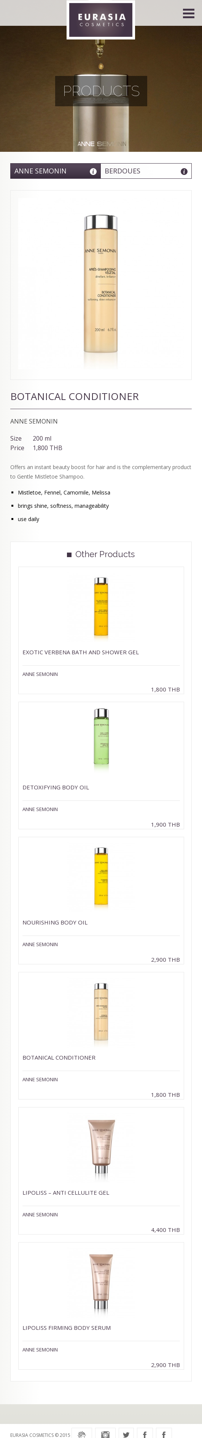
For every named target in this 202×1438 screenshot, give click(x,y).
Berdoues (122, 170)
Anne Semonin (40, 170)
